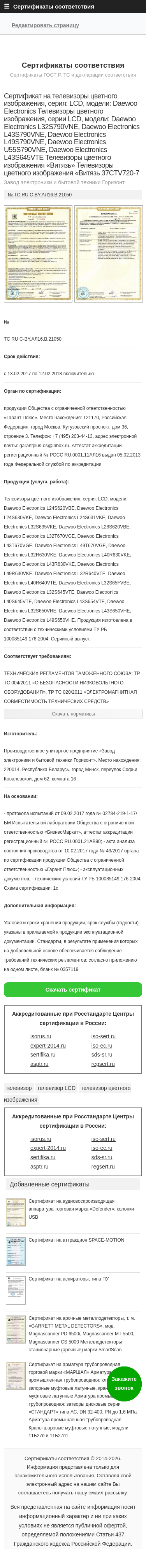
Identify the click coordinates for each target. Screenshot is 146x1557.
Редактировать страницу (45, 25)
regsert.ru (103, 1064)
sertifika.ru (43, 1054)
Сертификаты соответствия (73, 65)
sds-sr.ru (102, 1054)
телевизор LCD (56, 1088)
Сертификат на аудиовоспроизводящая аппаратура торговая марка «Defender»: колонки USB (81, 1209)
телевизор (19, 1088)
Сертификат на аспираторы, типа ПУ (68, 1279)
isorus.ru (40, 1036)
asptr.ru (39, 1064)
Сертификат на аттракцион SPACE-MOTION (76, 1240)
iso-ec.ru (102, 1046)
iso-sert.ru (103, 1036)
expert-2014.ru (48, 1046)
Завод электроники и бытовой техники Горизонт (64, 182)
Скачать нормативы (73, 714)
